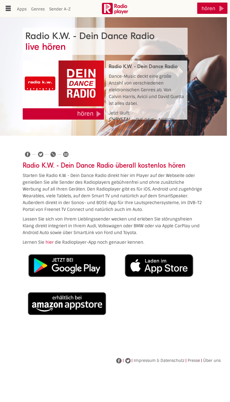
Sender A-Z (60, 9)
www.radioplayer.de (115, 8)
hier (49, 242)
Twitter (128, 361)
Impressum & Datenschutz (159, 360)
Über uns (212, 360)
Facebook (119, 361)
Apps (22, 9)
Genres (38, 9)
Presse (194, 360)
